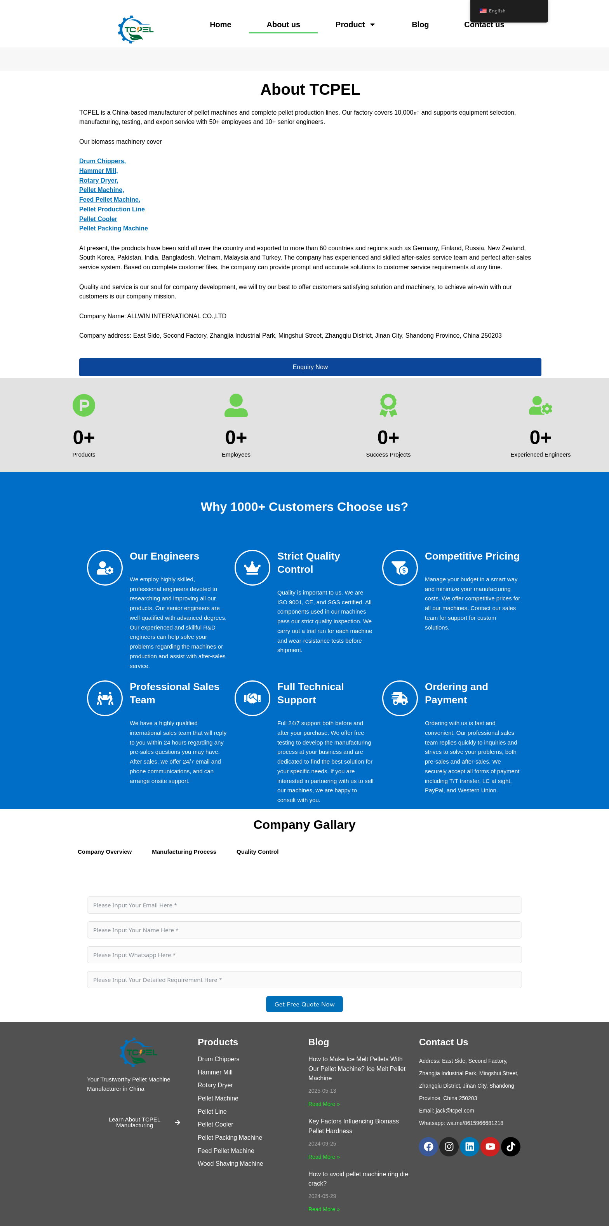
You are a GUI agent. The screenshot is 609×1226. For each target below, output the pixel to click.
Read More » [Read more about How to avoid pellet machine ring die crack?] (324, 1209)
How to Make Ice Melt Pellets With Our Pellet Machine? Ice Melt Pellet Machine (356, 1069)
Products (218, 1042)
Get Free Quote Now (304, 1003)
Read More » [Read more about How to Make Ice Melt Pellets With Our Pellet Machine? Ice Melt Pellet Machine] (324, 1104)
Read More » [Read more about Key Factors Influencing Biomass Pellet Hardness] (324, 1157)
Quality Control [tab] (257, 851)
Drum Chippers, (102, 161)
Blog (420, 24)
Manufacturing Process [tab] (184, 851)
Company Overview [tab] (105, 851)
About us (283, 24)
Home (220, 24)
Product (356, 24)
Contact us (484, 24)
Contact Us (443, 1042)
